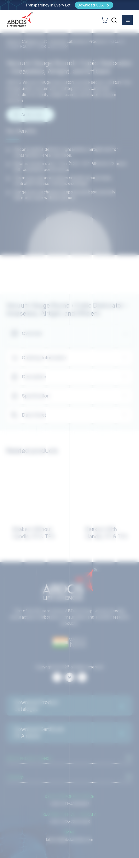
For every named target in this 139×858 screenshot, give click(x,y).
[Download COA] (94, 5)
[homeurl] (20, 19)
